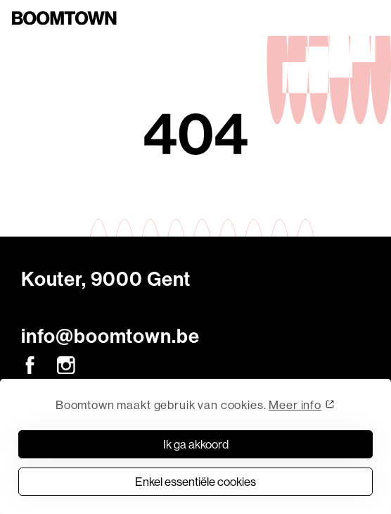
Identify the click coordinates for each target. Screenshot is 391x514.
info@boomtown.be (110, 336)
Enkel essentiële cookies (195, 481)
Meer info (295, 404)
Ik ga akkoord (196, 444)
